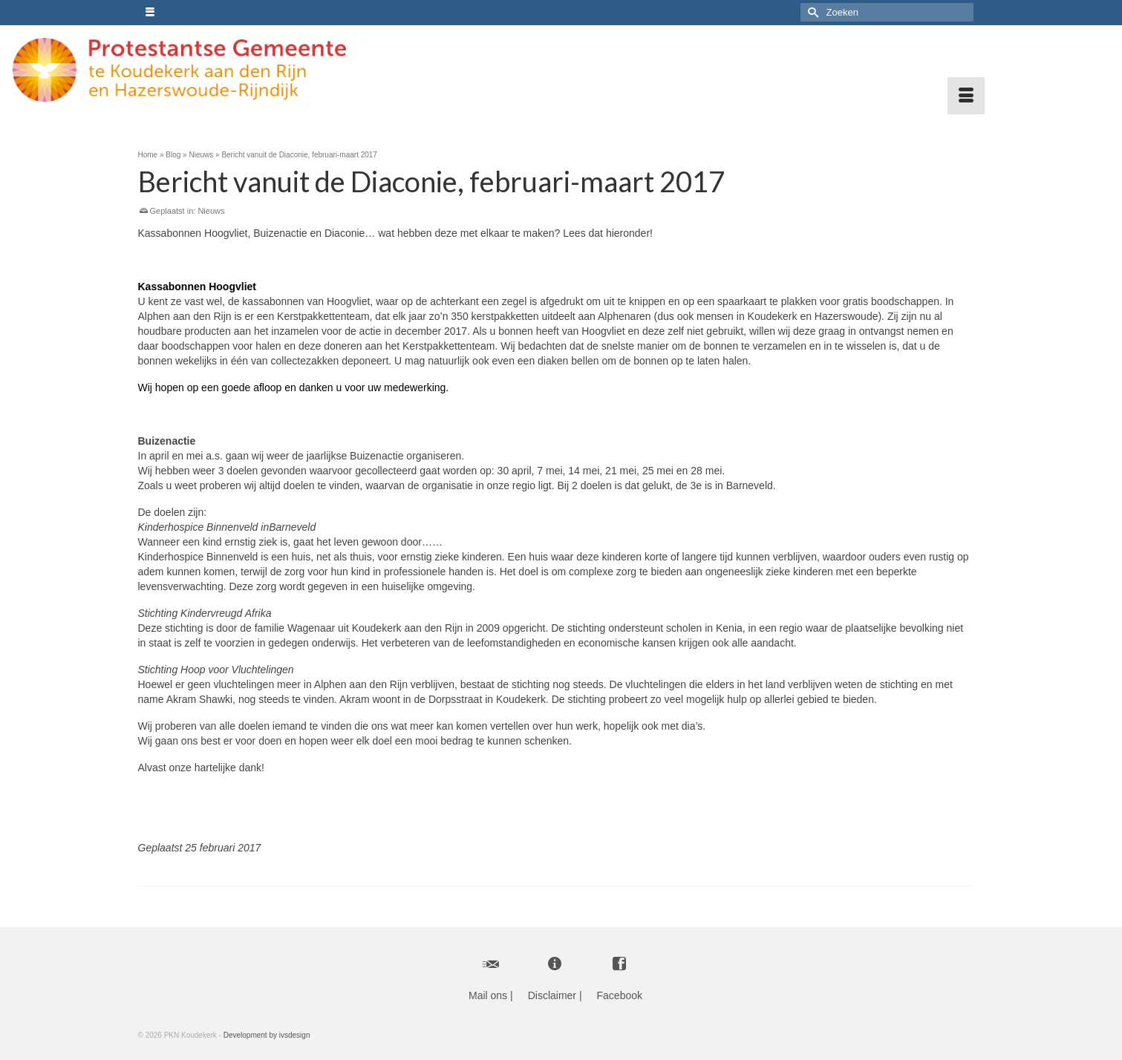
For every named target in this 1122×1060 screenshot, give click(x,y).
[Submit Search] (811, 12)
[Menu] (966, 95)
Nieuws (211, 210)
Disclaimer (552, 995)
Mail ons (488, 995)
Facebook (619, 995)
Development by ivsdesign (267, 1035)
